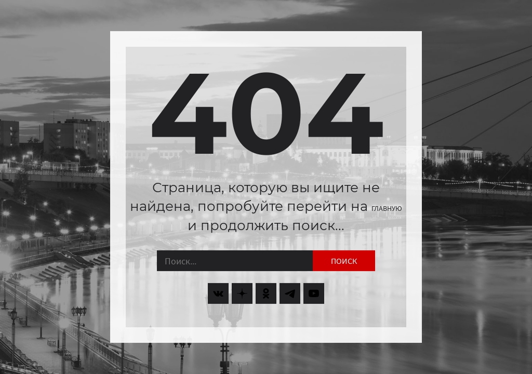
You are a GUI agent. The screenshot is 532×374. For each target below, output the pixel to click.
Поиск (344, 261)
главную (386, 208)
